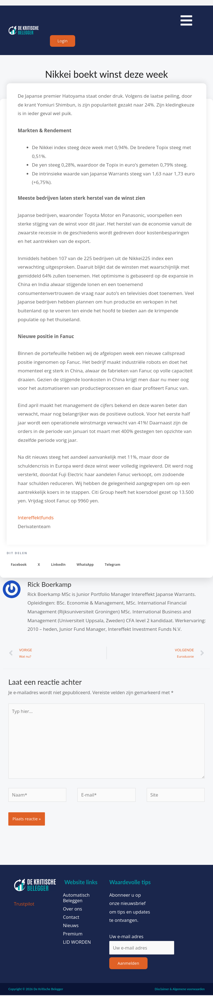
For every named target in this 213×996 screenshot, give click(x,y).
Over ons (72, 909)
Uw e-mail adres (126, 937)
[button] (19, 565)
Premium (72, 934)
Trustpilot (24, 904)
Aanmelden (128, 964)
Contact (71, 918)
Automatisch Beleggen (76, 898)
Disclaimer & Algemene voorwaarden (180, 990)
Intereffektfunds (35, 518)
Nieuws (70, 926)
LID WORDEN (77, 943)
